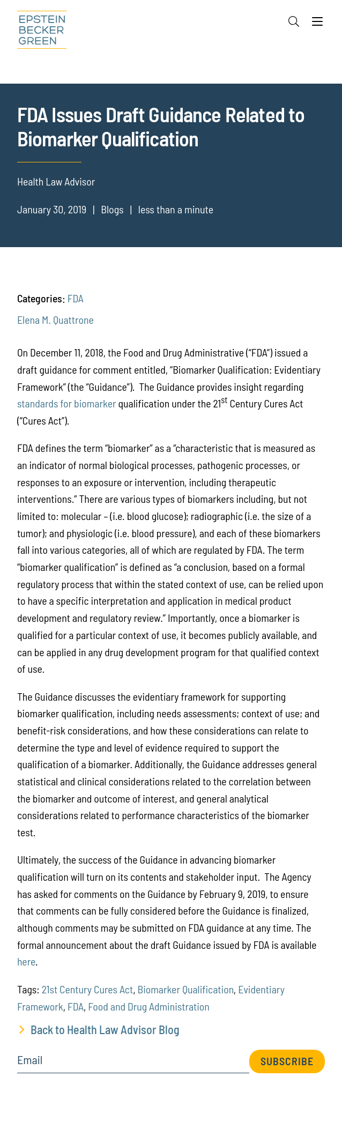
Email (29, 1059)
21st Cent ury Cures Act (87, 989)
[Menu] (317, 24)
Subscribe (287, 1060)
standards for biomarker (66, 403)
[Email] (133, 1063)
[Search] (293, 21)
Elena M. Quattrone (55, 319)
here (26, 961)
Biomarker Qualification (186, 989)
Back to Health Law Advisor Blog (105, 1029)
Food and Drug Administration (149, 1006)
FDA (76, 298)
